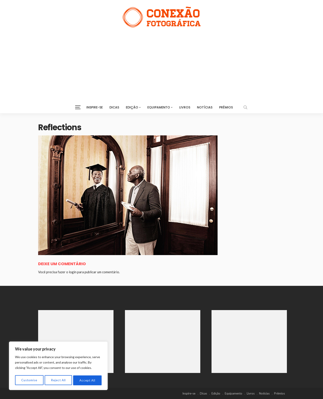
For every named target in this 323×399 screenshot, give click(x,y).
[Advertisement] (161, 61)
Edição (132, 107)
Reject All (58, 380)
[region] (58, 366)
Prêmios (226, 107)
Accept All (87, 380)
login (72, 272)
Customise (29, 380)
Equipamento (158, 107)
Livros (184, 107)
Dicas (114, 107)
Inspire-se (94, 107)
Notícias (204, 107)
